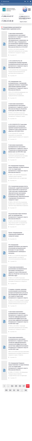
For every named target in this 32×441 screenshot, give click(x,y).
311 (14, 390)
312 (18, 390)
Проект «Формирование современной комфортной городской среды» (16, 234)
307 (24, 386)
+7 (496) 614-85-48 (7, 21)
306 (20, 386)
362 (26, 390)
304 (12, 386)
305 (16, 386)
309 (6, 390)
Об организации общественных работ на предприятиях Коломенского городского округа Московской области (18, 216)
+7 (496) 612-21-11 (24, 16)
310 (10, 390)
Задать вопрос (23, 21)
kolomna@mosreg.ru (25, 18)
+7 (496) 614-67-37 (7, 16)
